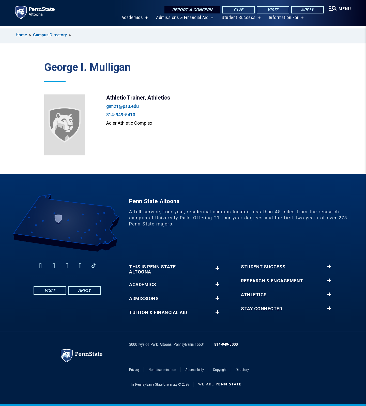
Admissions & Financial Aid (181, 20)
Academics (131, 20)
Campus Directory (50, 35)
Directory (242, 370)
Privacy (134, 370)
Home (21, 35)
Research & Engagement (272, 280)
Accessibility (194, 370)
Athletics (254, 294)
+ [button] (217, 268)
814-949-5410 (120, 114)
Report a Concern (191, 10)
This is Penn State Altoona (152, 269)
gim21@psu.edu (122, 106)
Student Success (238, 20)
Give (237, 10)
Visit (271, 10)
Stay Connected (261, 308)
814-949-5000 (226, 344)
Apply (306, 10)
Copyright (220, 370)
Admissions (144, 298)
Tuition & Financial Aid (158, 312)
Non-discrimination (162, 370)
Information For (283, 20)
